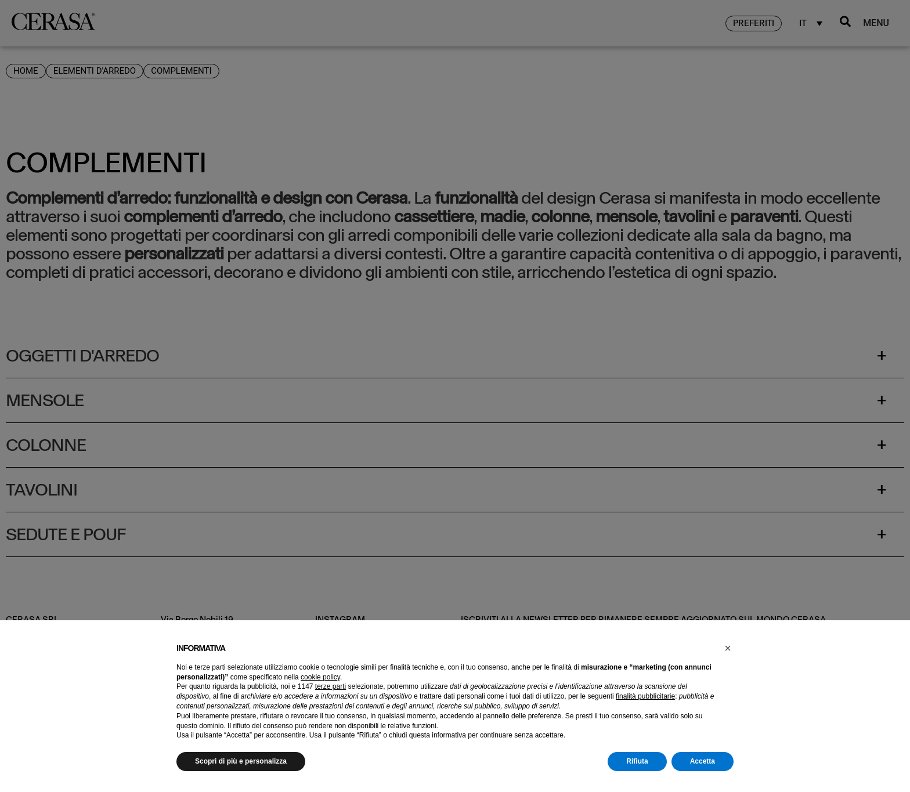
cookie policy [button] (320, 677)
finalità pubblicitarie (645, 696)
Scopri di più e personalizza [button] (241, 761)
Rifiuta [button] (637, 761)
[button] (727, 648)
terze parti (330, 686)
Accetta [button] (702, 761)
